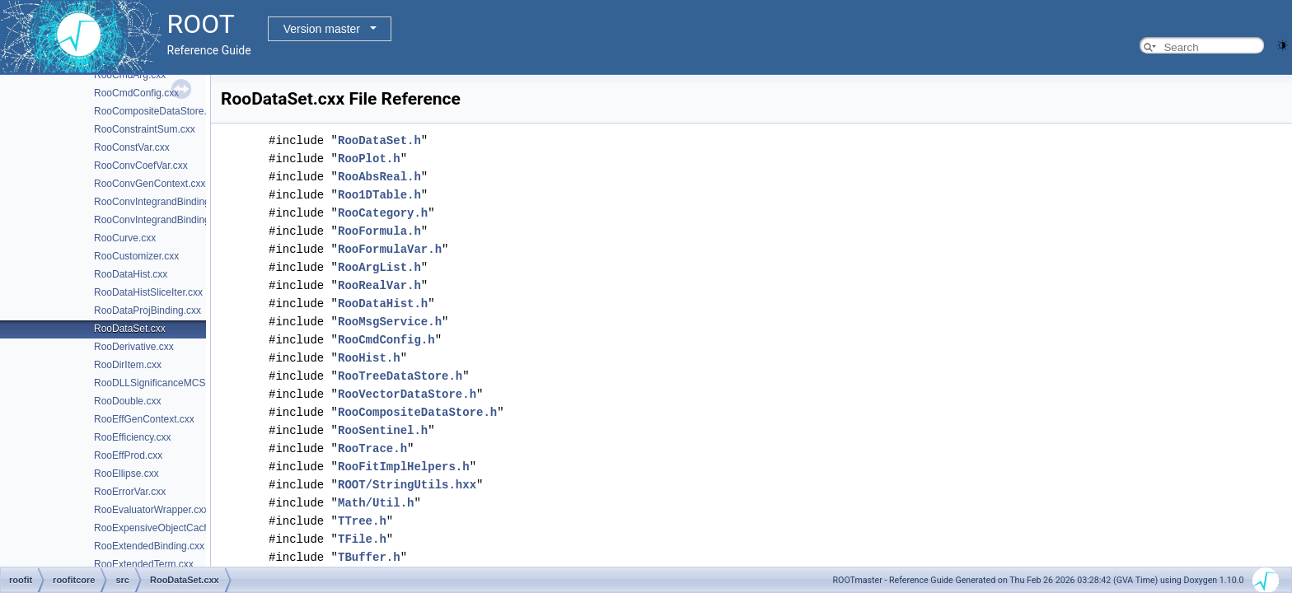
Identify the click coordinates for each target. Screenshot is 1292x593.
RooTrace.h (372, 448)
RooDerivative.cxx (134, 347)
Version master (321, 28)
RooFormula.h (379, 231)
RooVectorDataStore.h (407, 394)
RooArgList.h (379, 267)
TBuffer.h (369, 557)
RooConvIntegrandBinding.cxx (160, 202)
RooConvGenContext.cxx (149, 183)
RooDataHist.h (383, 303)
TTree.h (362, 521)
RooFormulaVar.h (390, 249)
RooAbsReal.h (379, 176)
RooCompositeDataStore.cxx (158, 111)
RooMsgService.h (390, 321)
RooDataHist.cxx (130, 274)
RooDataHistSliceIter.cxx (148, 292)
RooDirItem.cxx (128, 365)
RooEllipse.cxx (126, 473)
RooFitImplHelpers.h (404, 466)
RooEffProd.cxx (128, 455)
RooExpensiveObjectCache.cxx (163, 528)
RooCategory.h (383, 213)
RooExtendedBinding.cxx (149, 546)
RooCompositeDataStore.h (417, 412)
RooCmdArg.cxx (130, 75)
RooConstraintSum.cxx (144, 129)
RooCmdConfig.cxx (136, 93)
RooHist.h (369, 358)
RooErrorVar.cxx (130, 491)
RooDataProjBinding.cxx (147, 310)
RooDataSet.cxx (130, 328)
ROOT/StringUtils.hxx (407, 485)
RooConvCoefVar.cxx (141, 165)
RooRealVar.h (379, 285)
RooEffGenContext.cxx (144, 419)
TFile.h (362, 539)
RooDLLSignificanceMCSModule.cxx (174, 383)
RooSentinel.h (383, 430)
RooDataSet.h (379, 140)
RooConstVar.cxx (132, 147)
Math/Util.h (376, 503)
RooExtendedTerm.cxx (144, 564)
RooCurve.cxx (125, 238)
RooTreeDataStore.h (400, 376)
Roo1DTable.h (379, 195)
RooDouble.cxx (127, 401)
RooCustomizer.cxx (136, 256)
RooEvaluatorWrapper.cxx (151, 510)
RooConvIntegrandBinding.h (156, 220)
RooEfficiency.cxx (132, 437)
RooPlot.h (369, 158)
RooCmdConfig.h (386, 340)
